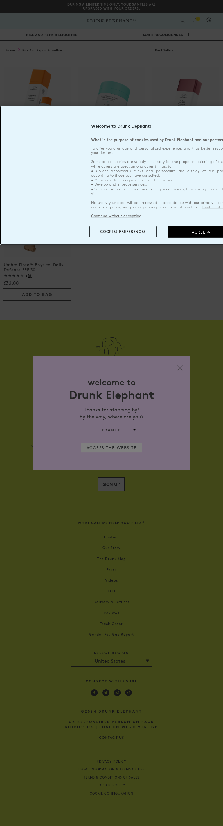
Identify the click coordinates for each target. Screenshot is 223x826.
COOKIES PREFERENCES (122, 231)
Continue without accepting (116, 216)
